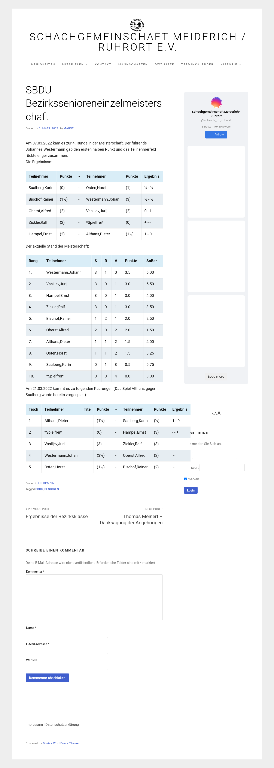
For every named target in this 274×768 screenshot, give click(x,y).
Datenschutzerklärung (62, 725)
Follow (216, 134)
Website (31, 660)
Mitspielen (73, 64)
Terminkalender (197, 64)
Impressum (34, 725)
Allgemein (46, 483)
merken (191, 479)
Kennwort (191, 468)
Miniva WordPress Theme (61, 743)
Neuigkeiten (43, 64)
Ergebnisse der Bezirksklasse (57, 512)
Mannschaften (133, 64)
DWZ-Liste (164, 64)
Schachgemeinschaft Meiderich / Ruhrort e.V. (138, 42)
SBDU (39, 489)
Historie (228, 64)
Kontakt (103, 64)
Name (31, 628)
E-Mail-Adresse (37, 644)
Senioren (51, 489)
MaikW (69, 128)
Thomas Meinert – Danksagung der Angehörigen (131, 515)
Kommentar (35, 572)
